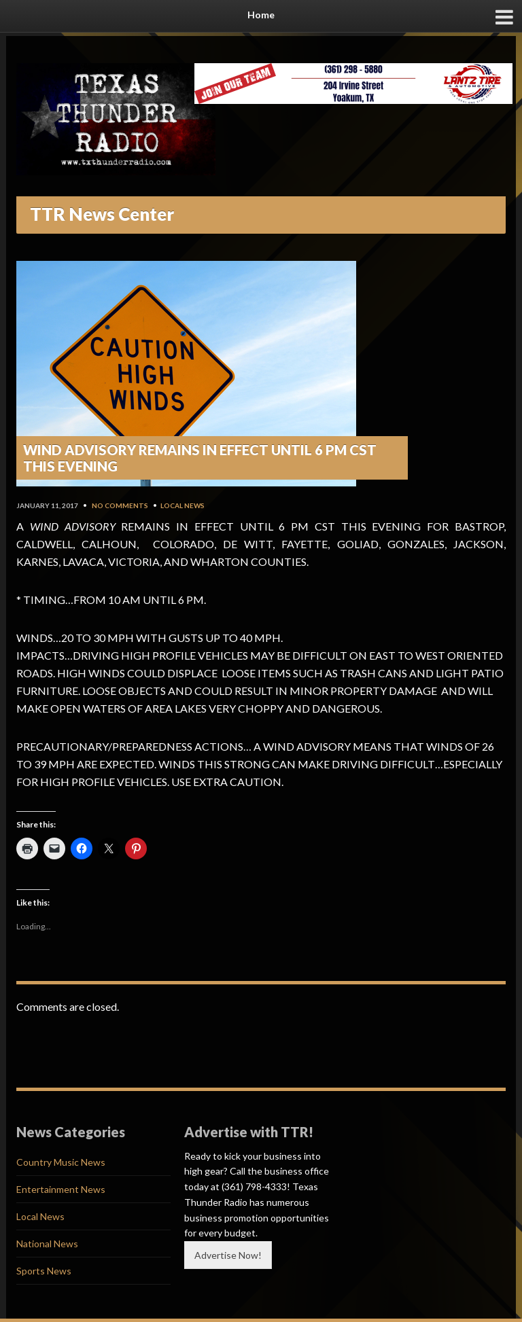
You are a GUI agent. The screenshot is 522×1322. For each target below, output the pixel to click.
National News (47, 1243)
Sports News (43, 1270)
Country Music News (60, 1162)
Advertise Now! (228, 1255)
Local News (182, 505)
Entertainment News (60, 1189)
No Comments (120, 505)
